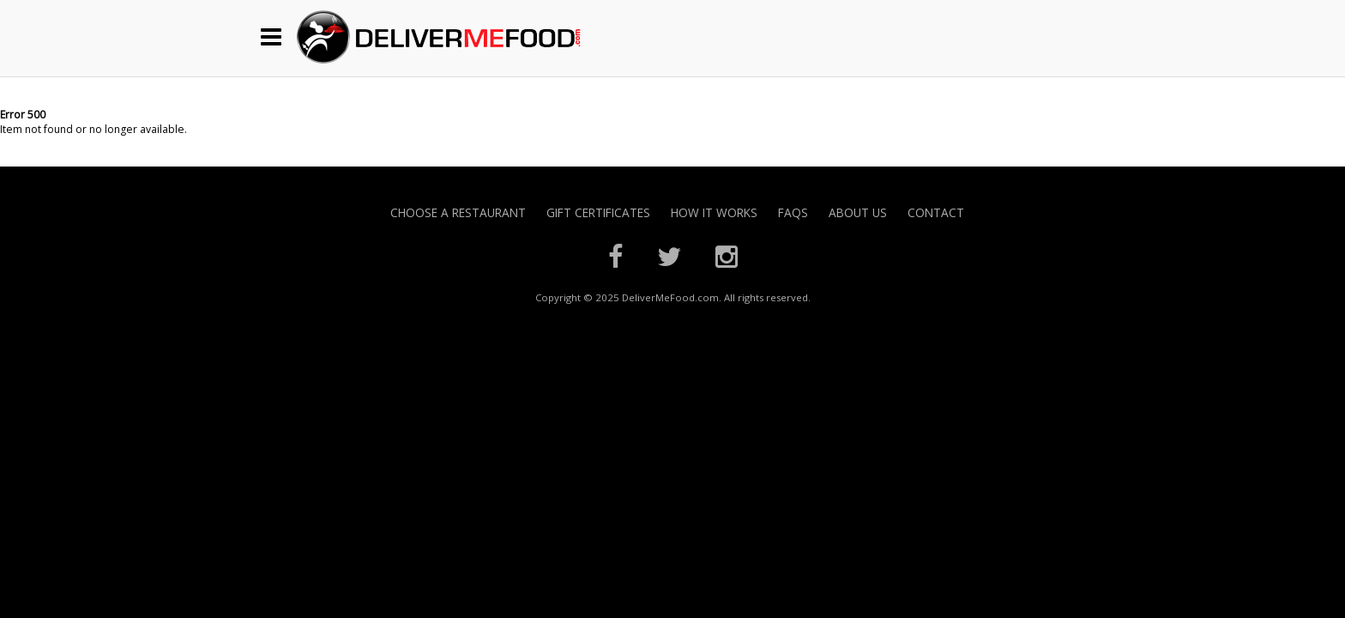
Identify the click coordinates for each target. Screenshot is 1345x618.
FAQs (793, 212)
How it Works (714, 212)
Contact (936, 212)
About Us (858, 212)
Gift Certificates (598, 212)
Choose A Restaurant (458, 212)
